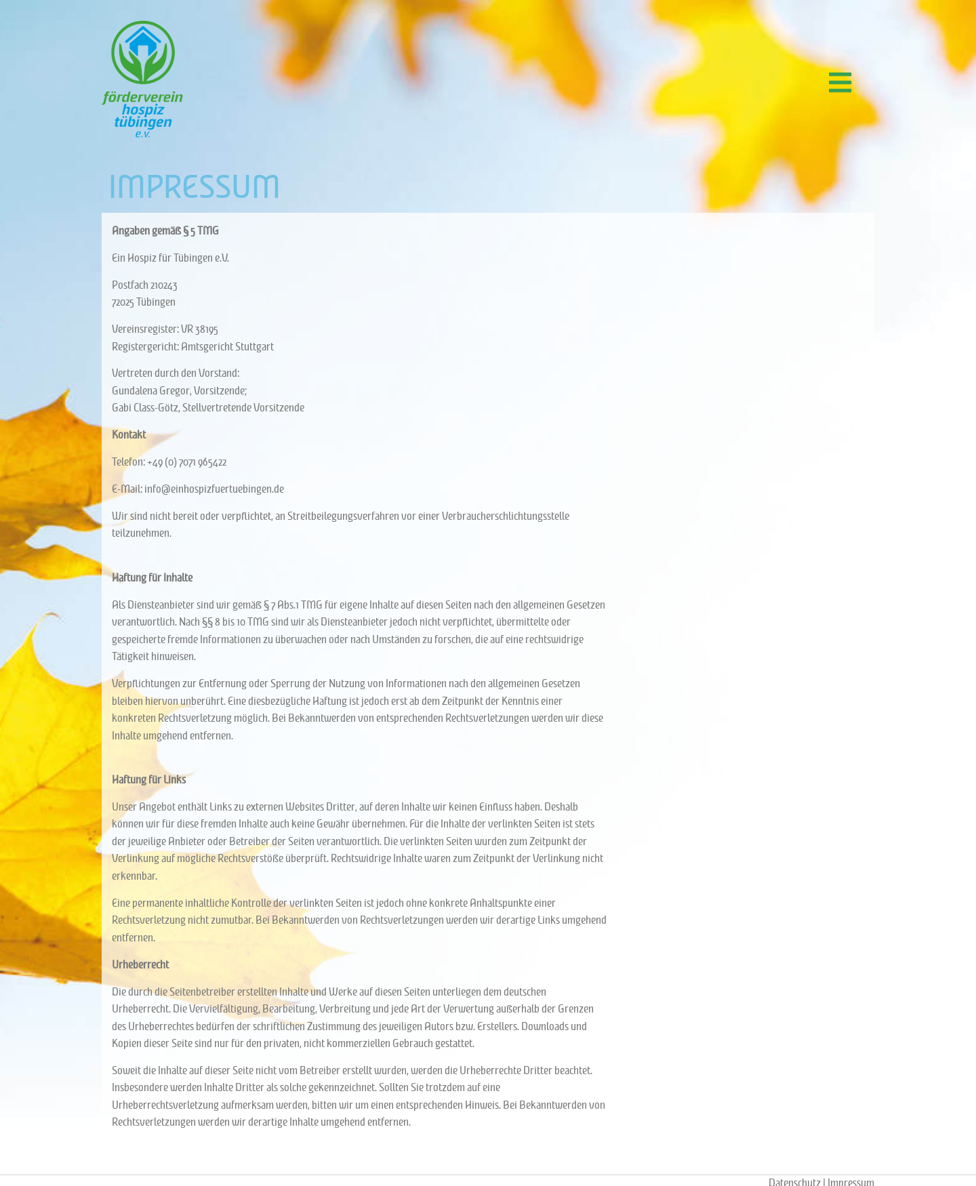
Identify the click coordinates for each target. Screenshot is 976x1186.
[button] (839, 82)
